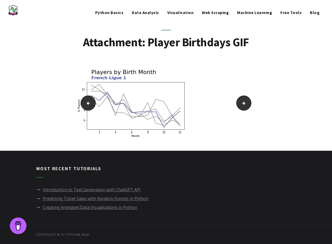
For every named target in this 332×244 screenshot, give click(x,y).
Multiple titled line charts (86, 102)
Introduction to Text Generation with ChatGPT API (92, 190)
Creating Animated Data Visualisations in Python (90, 207)
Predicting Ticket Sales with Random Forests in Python (95, 198)
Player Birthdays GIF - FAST (249, 102)
